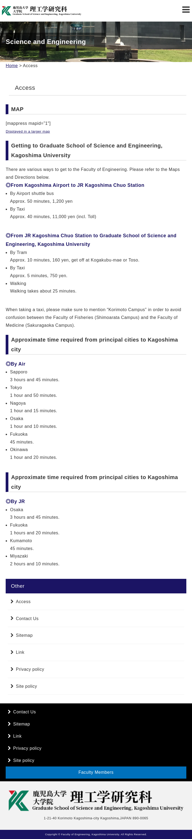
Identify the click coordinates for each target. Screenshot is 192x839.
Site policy (26, 686)
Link (20, 652)
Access (23, 601)
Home (12, 65)
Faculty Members (95, 772)
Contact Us (27, 618)
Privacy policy (30, 669)
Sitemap (24, 635)
